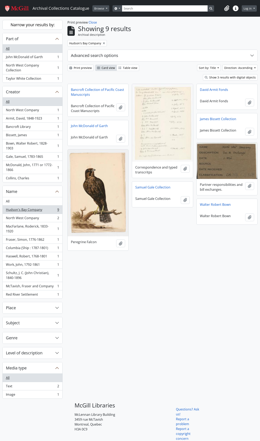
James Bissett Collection (218, 119)
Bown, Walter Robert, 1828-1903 (32, 145)
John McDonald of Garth (32, 57)
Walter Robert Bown (215, 204)
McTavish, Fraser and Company (32, 287)
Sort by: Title (208, 68)
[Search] (165, 8)
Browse (99, 8)
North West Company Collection (32, 67)
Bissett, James (32, 136)
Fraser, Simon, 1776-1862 (32, 240)
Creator (13, 92)
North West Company (32, 111)
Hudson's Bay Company (32, 210)
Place (11, 307)
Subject (13, 323)
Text (32, 387)
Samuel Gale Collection (152, 187)
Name (11, 191)
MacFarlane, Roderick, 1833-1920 (32, 228)
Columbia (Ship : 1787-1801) (32, 248)
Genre (11, 338)
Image (32, 395)
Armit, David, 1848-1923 (32, 119)
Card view (106, 68)
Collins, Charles (32, 179)
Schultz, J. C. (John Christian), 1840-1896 (32, 275)
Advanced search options (94, 55)
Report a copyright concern (183, 434)
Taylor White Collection (32, 79)
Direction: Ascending (238, 68)
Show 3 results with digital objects (230, 77)
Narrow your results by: (33, 24)
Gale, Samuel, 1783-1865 (32, 157)
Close (93, 22)
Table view (127, 68)
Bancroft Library (32, 127)
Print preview (80, 68)
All (8, 48)
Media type (16, 368)
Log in (248, 8)
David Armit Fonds (214, 89)
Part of (12, 38)
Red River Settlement (32, 295)
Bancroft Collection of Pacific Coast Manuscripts (97, 92)
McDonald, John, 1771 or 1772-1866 (32, 167)
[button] (226, 8)
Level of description (24, 353)
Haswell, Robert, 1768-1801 (32, 257)
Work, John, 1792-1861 (32, 265)
